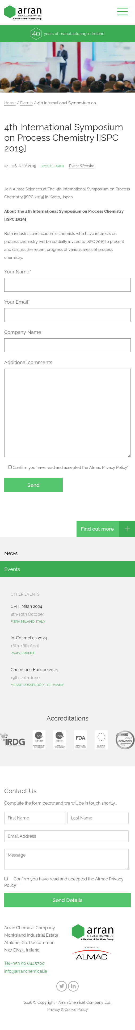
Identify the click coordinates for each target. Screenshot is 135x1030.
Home (10, 103)
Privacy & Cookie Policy (67, 1009)
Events (26, 103)
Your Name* (17, 271)
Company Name (22, 332)
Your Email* (17, 302)
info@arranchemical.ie (25, 971)
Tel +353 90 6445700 (24, 963)
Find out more (97, 529)
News (11, 553)
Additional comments (28, 362)
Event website (81, 166)
